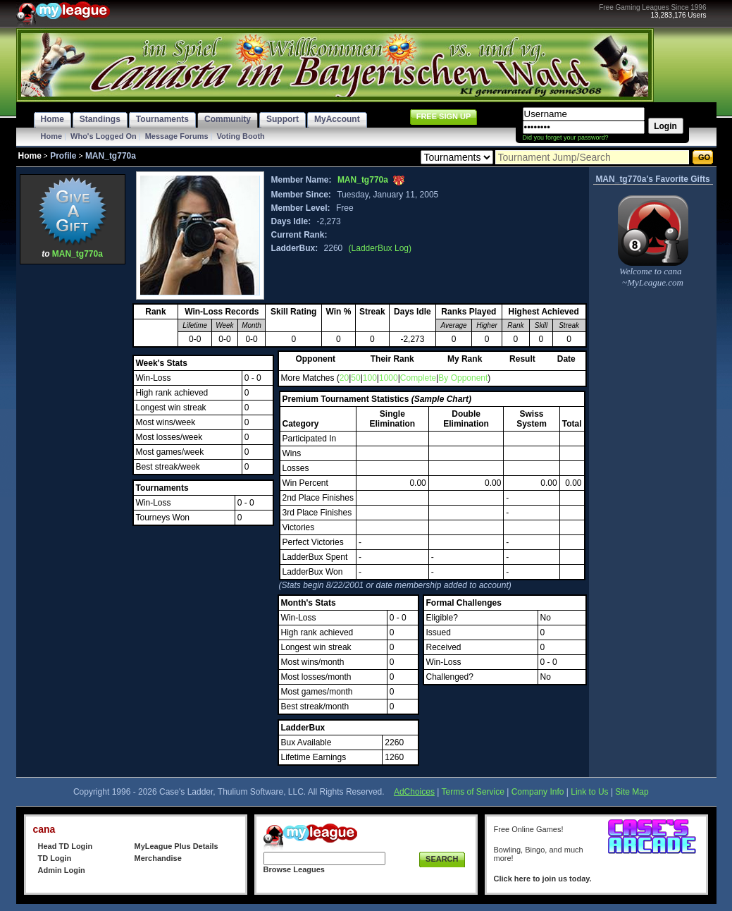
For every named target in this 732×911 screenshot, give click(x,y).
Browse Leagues (294, 869)
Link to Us (589, 792)
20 (344, 378)
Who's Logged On (103, 136)
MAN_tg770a (77, 254)
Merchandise (158, 858)
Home (52, 136)
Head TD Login (65, 846)
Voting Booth (241, 136)
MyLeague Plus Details (176, 846)
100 (370, 378)
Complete (418, 378)
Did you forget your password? (566, 137)
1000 (388, 378)
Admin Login (61, 870)
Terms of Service (473, 792)
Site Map (631, 792)
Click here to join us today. (543, 878)
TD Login (55, 858)
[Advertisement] (72, 479)
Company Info (537, 792)
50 (355, 378)
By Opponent (463, 378)
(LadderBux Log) (380, 248)
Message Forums (177, 136)
